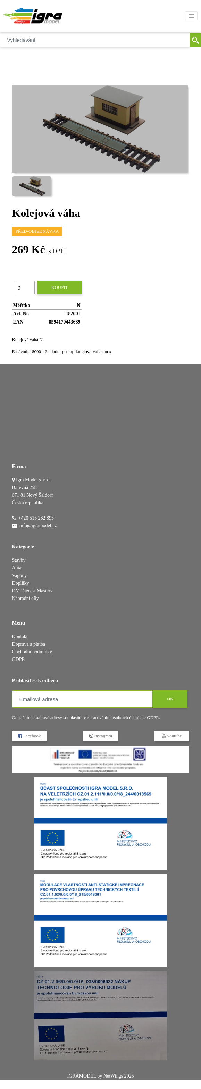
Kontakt (20, 636)
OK (170, 698)
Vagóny (19, 575)
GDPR (18, 659)
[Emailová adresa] (82, 699)
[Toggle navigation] (191, 15)
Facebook (29, 735)
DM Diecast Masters (32, 590)
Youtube (172, 735)
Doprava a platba (28, 644)
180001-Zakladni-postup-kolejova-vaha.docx (70, 351)
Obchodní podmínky (32, 651)
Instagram (100, 735)
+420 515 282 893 (36, 518)
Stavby (19, 560)
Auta (17, 567)
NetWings (113, 1076)
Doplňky (20, 583)
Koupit (59, 287)
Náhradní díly (25, 598)
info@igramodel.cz (38, 525)
